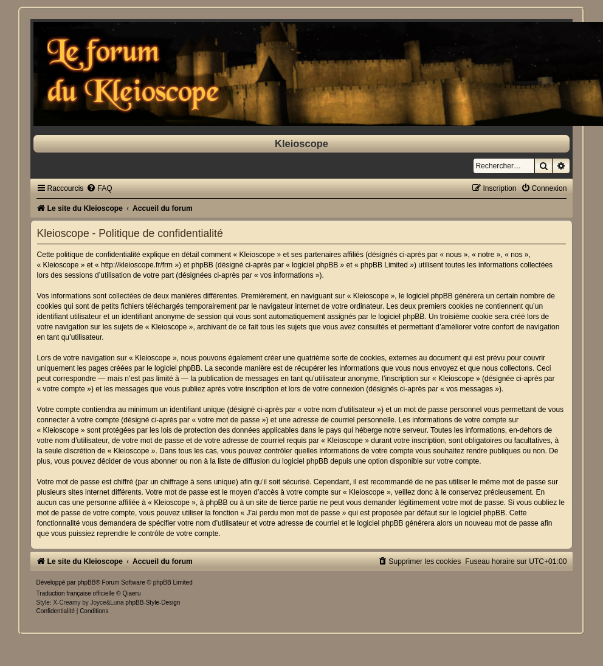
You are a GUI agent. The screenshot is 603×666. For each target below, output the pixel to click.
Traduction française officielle (75, 593)
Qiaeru (132, 593)
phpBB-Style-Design (152, 602)
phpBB (86, 582)
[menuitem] (99, 188)
